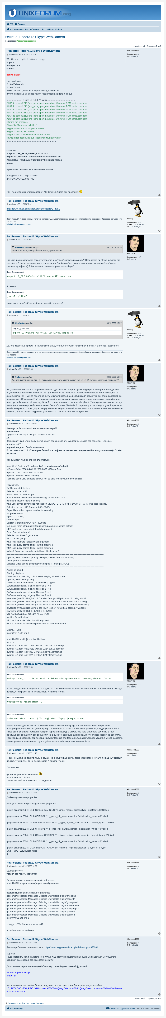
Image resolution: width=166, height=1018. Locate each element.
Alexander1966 (22, 247)
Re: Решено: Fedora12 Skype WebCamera (32, 200)
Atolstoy (19, 377)
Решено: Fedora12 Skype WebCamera (35, 37)
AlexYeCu (19, 323)
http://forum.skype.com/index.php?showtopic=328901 (71, 947)
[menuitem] (10, 24)
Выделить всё (18, 272)
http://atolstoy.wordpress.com (19, 224)
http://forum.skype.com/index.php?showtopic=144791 (33, 208)
